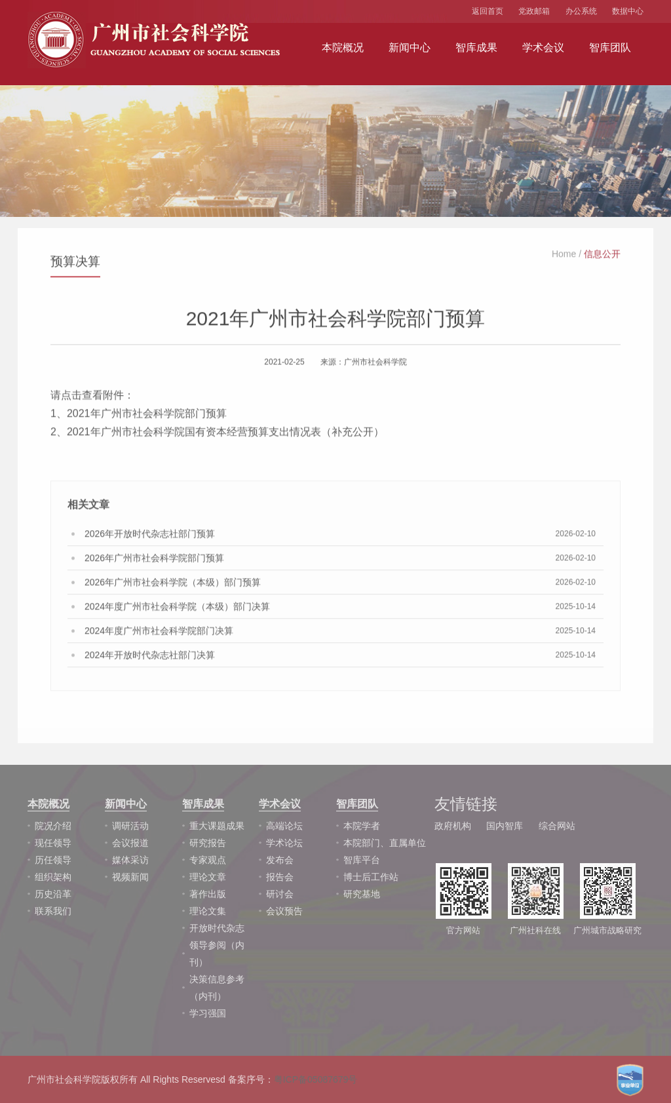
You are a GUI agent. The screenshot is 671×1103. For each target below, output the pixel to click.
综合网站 (557, 826)
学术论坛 (284, 843)
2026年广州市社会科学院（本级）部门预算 (173, 585)
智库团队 (610, 47)
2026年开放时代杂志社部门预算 (150, 537)
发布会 (280, 860)
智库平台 (361, 860)
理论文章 (207, 877)
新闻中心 (410, 47)
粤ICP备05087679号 (316, 1079)
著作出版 (207, 894)
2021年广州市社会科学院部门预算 (147, 416)
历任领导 (53, 860)
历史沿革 (53, 894)
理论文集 (207, 911)
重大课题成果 (216, 826)
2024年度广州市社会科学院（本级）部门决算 (177, 609)
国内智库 (504, 826)
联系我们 (53, 911)
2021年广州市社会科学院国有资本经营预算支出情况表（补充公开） (225, 434)
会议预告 (284, 911)
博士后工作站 (370, 877)
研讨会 (280, 894)
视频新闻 (130, 877)
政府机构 (452, 826)
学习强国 (207, 1013)
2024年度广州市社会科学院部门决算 (159, 634)
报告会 (280, 877)
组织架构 (53, 877)
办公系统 (581, 11)
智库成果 (476, 47)
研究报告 (207, 843)
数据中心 (627, 11)
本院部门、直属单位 (384, 843)
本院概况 (343, 47)
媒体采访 (130, 860)
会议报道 (130, 843)
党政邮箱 (534, 11)
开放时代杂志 (216, 928)
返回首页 (487, 11)
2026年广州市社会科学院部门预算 (154, 561)
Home (564, 257)
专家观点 (207, 860)
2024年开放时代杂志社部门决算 (150, 658)
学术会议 (543, 47)
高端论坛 (284, 826)
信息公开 (602, 257)
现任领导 (53, 843)
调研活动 (130, 826)
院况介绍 (53, 826)
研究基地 (361, 894)
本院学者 (361, 826)
